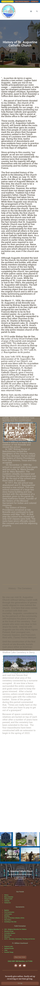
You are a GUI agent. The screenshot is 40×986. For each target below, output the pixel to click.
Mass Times (20, 878)
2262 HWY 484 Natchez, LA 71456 (20, 961)
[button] (31, 11)
